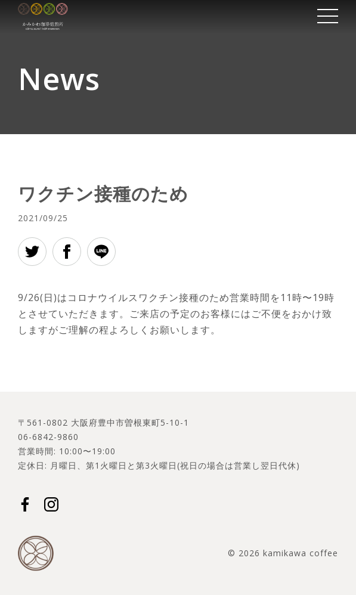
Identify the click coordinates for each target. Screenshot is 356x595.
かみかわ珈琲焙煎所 (43, 16)
